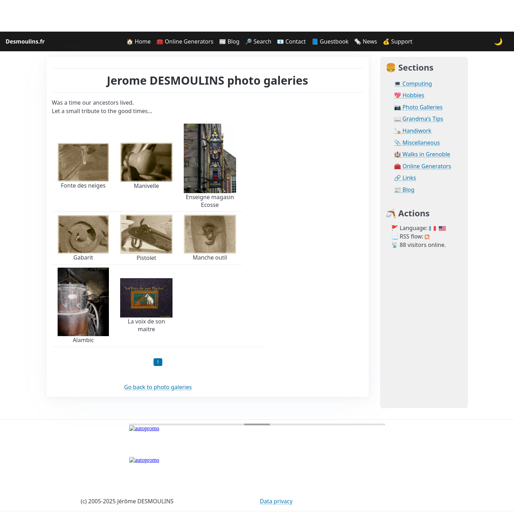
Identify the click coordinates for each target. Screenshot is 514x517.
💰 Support (397, 41)
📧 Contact (291, 41)
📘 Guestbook (330, 41)
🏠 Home (138, 41)
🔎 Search (258, 41)
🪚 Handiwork (412, 130)
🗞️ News (365, 41)
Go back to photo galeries (158, 387)
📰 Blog (229, 41)
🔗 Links (405, 178)
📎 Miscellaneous (417, 142)
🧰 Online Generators (184, 41)
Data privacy (276, 501)
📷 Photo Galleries (418, 107)
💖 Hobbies (409, 95)
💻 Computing (413, 83)
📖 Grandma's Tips (418, 119)
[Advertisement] (257, 16)
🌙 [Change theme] (498, 41)
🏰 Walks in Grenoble (422, 154)
